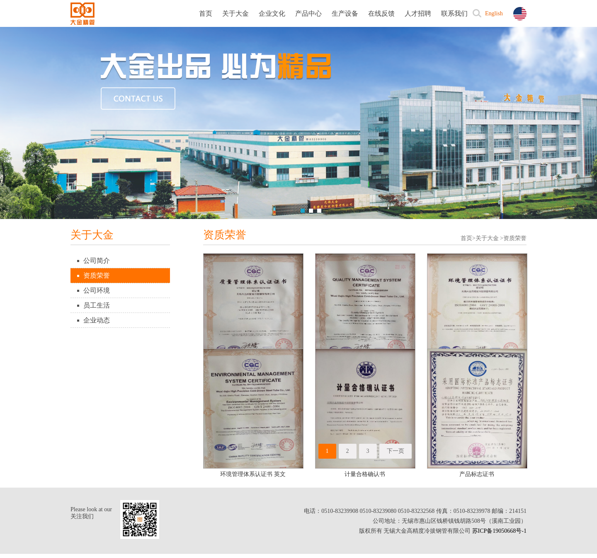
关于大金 (235, 13)
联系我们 (454, 13)
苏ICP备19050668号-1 (499, 531)
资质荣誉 (96, 275)
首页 (205, 13)
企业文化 (272, 13)
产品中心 (308, 13)
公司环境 (96, 290)
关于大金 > (489, 238)
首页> (468, 238)
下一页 (395, 451)
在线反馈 (381, 13)
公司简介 (96, 260)
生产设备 (345, 13)
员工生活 (96, 305)
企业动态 (96, 320)
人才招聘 (418, 13)
